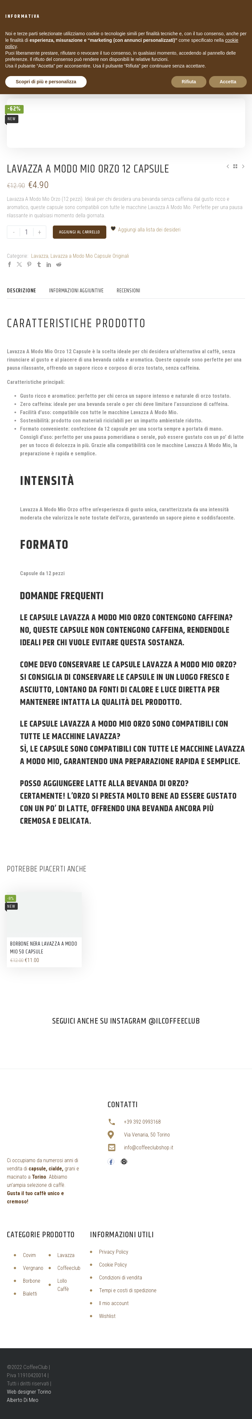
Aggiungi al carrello (79, 232)
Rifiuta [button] (189, 81)
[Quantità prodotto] (26, 232)
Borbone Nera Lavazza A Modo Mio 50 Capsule (43, 948)
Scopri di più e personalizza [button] (46, 81)
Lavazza (39, 256)
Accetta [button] (228, 81)
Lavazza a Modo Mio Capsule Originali (90, 256)
